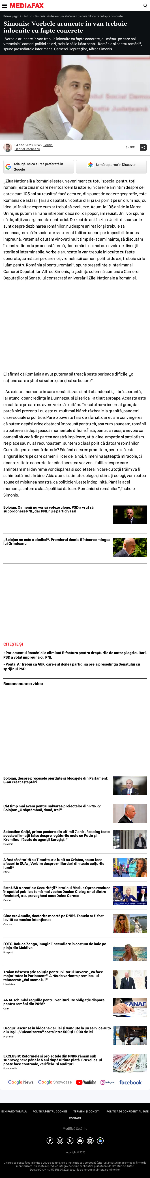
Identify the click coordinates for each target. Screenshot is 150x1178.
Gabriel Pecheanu (27, 149)
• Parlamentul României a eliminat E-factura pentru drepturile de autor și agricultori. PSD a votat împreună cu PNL (75, 655)
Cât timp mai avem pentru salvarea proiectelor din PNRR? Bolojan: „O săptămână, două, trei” (52, 808)
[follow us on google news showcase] (55, 1083)
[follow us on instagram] (108, 1083)
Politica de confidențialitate (128, 1111)
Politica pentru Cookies (50, 1111)
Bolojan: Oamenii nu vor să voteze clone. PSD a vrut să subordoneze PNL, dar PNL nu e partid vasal (48, 509)
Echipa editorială (14, 1111)
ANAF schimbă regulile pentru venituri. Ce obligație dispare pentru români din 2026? (54, 1002)
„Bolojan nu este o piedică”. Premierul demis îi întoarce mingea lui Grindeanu (56, 542)
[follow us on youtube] (86, 1083)
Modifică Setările (75, 1128)
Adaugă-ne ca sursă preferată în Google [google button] (34, 166)
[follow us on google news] (21, 1083)
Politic (28, 16)
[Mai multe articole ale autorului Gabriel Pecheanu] (7, 147)
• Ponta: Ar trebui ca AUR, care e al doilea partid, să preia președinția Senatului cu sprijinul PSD (71, 666)
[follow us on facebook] (130, 1082)
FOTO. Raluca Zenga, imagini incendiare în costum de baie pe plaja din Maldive (54, 946)
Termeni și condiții (87, 1111)
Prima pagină (12, 16)
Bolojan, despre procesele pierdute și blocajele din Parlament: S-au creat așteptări (55, 780)
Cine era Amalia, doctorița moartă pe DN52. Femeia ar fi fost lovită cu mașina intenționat (53, 918)
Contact (75, 1118)
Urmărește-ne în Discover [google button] (111, 164)
